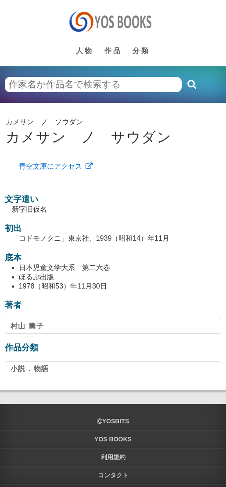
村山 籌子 (27, 326)
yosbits (113, 421)
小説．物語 (30, 368)
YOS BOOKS (113, 439)
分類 (141, 50)
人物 (84, 50)
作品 (113, 50)
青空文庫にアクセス (50, 166)
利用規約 (113, 457)
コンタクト (113, 475)
